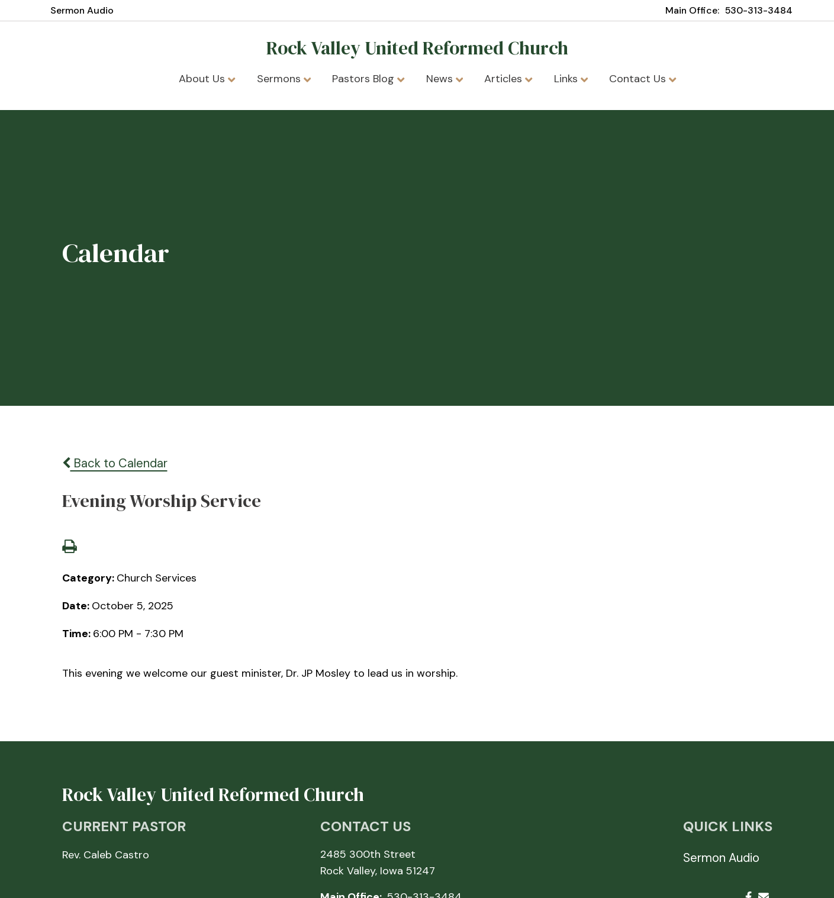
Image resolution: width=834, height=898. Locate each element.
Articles (508, 79)
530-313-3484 (759, 10)
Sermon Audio (82, 10)
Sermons (284, 79)
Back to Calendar (115, 463)
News (444, 79)
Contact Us (642, 79)
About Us (207, 79)
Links (571, 79)
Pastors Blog (368, 79)
